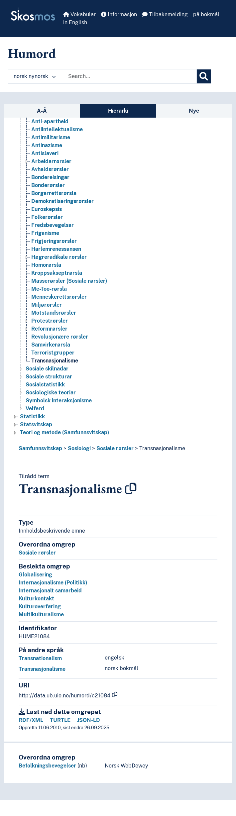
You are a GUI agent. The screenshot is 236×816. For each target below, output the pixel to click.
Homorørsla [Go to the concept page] (46, 265)
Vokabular (79, 14)
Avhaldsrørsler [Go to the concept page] (50, 169)
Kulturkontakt (36, 598)
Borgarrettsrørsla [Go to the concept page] (53, 193)
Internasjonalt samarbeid (50, 590)
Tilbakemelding (165, 14)
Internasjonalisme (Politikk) (53, 582)
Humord (32, 53)
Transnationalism (40, 658)
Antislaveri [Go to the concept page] (45, 153)
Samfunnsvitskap (40, 448)
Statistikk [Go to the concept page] (32, 416)
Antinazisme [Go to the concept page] (46, 145)
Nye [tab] (194, 111)
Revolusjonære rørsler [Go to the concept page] (59, 337)
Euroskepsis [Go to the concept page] (46, 209)
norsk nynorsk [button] (35, 76)
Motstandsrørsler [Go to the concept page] (53, 313)
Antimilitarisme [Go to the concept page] (50, 137)
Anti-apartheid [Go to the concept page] (49, 121)
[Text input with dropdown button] (130, 76)
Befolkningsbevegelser (47, 766)
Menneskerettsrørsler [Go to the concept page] (59, 297)
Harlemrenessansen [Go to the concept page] (56, 249)
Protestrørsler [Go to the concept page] (49, 321)
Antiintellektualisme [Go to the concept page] (57, 129)
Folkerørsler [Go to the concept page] (47, 217)
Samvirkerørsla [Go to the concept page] (50, 345)
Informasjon (119, 14)
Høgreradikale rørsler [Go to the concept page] (59, 257)
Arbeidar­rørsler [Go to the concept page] (51, 161)
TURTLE (60, 720)
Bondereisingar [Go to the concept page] (50, 177)
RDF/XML (31, 720)
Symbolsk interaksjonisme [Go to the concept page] (59, 400)
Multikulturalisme (41, 614)
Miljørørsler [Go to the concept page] (46, 305)
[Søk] (203, 76)
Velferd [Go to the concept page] (35, 408)
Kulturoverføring (40, 606)
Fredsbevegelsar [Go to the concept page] (52, 225)
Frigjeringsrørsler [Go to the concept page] (54, 241)
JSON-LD (88, 720)
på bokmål (206, 14)
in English (75, 22)
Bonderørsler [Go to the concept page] (48, 185)
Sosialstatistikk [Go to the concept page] (45, 384)
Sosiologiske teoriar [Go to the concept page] (51, 392)
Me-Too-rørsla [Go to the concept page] (49, 289)
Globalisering (35, 574)
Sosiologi (79, 448)
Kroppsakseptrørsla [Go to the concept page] (56, 273)
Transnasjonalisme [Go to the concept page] (54, 360)
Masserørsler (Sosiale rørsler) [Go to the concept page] (69, 281)
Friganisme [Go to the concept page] (45, 233)
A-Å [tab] (42, 111)
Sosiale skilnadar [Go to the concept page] (47, 368)
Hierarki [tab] (118, 111)
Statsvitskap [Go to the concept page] (36, 424)
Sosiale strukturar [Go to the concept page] (49, 376)
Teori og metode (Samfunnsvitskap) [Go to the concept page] (64, 432)
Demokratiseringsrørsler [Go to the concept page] (62, 201)
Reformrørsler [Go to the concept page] (49, 329)
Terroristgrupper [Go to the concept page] (52, 353)
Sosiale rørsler (115, 448)
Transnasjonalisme (162, 448)
